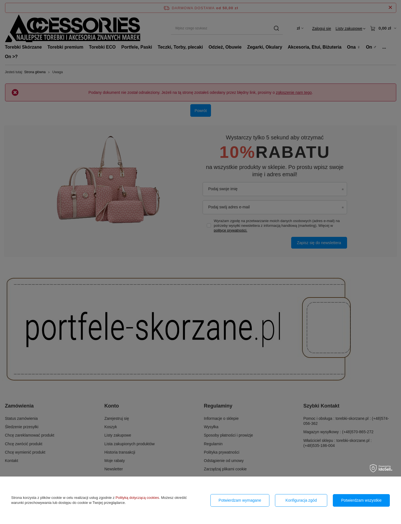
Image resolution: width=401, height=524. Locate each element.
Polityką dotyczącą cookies (137, 498)
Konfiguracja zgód (301, 500)
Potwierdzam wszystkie (361, 500)
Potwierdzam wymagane (240, 500)
